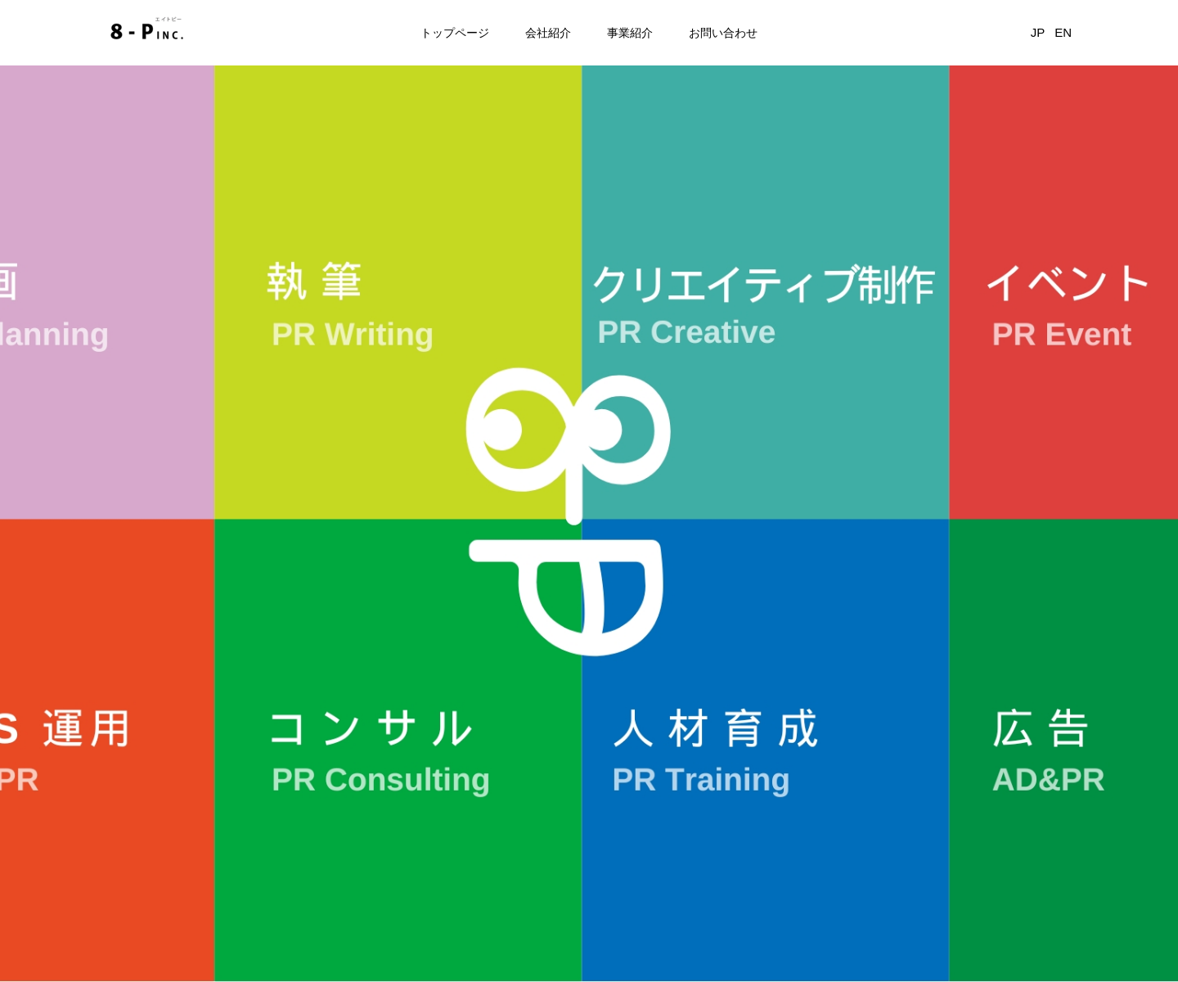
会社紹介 (548, 32)
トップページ (454, 32)
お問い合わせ (723, 32)
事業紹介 (630, 32)
